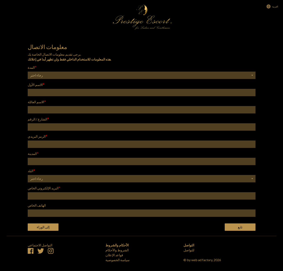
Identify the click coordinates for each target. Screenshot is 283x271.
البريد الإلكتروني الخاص (43, 188)
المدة (31, 67)
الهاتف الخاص (37, 205)
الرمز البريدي (37, 136)
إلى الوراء (43, 227)
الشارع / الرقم (37, 119)
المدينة (32, 154)
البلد (30, 171)
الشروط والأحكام (117, 250)
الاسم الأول (35, 85)
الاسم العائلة (36, 102)
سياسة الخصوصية (117, 260)
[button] (142, 75)
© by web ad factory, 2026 (202, 260)
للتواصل (188, 250)
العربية (275, 6)
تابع (240, 227)
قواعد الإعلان (114, 255)
